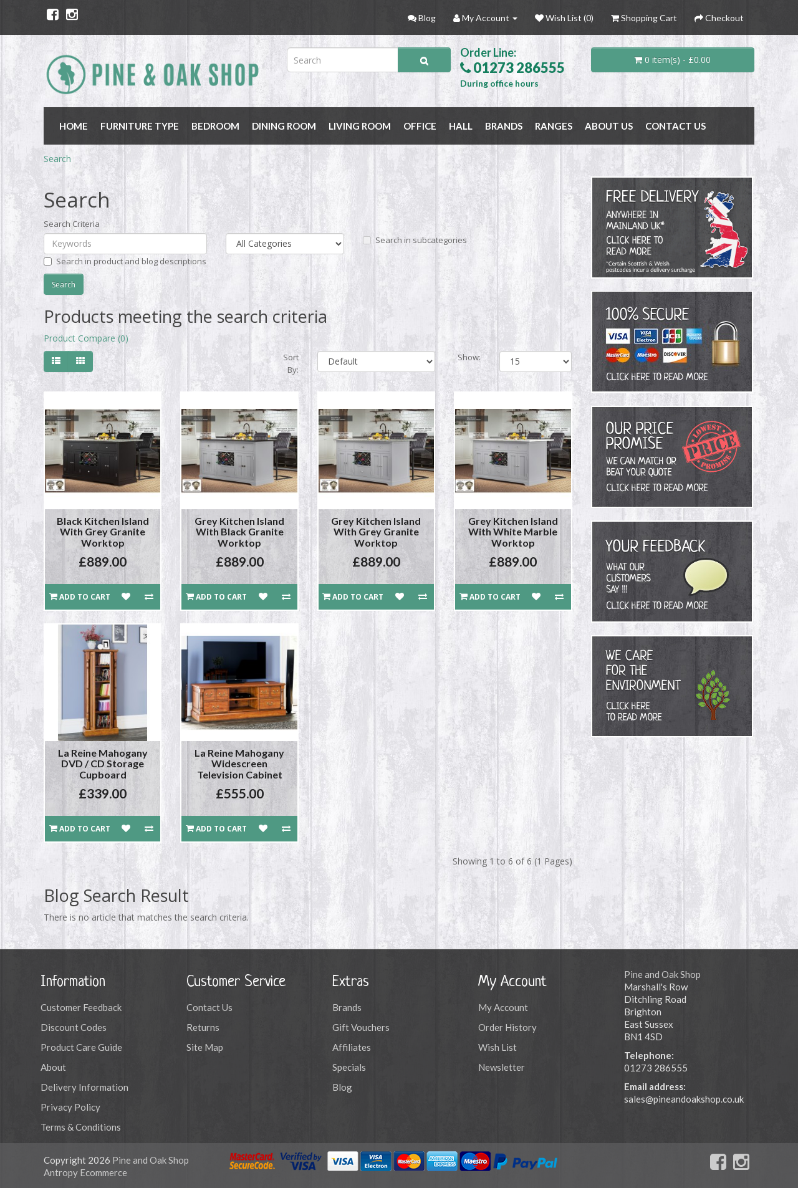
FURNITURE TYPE (139, 126)
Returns (202, 1027)
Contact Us (675, 126)
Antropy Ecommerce (85, 1172)
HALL (461, 126)
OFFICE (419, 126)
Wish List (497, 1047)
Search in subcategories (415, 240)
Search (57, 159)
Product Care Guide (81, 1047)
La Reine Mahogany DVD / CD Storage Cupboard (103, 763)
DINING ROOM (284, 126)
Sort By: (291, 363)
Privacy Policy (70, 1107)
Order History (507, 1027)
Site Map (204, 1047)
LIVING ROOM (360, 126)
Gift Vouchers (361, 1027)
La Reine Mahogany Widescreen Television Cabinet (239, 763)
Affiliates (351, 1047)
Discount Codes (74, 1027)
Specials (349, 1067)
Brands (347, 1007)
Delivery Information (84, 1087)
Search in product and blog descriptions (125, 261)
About (53, 1067)
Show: (469, 357)
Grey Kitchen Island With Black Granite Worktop (239, 531)
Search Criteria (72, 223)
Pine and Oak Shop (662, 974)
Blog (342, 1087)
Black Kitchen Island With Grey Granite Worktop (103, 531)
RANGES (553, 126)
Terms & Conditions (81, 1127)
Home (73, 126)
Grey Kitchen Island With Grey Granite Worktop (376, 531)
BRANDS (503, 126)
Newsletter (501, 1067)
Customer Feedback (81, 1007)
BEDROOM (215, 126)
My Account (503, 1007)
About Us (609, 126)
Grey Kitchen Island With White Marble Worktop (513, 531)
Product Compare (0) (86, 338)
